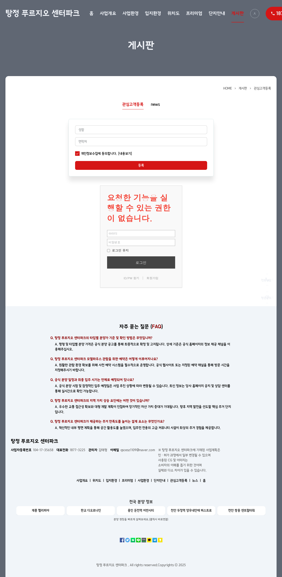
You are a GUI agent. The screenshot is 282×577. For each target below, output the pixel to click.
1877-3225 (70, 449)
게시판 (237, 13)
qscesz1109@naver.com (132, 449)
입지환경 (153, 13)
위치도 (173, 13)
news (155, 104)
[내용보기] (125, 153)
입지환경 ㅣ (113, 480)
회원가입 (152, 278)
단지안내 (217, 13)
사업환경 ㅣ (145, 480)
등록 (141, 165)
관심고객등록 (262, 88)
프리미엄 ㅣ (129, 480)
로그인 (141, 262)
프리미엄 (194, 13)
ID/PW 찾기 (131, 278)
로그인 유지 (118, 250)
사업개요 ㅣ (84, 480)
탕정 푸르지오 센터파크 (42, 13)
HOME (227, 88)
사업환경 (131, 13)
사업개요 (108, 13)
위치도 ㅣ (99, 480)
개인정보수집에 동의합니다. (99, 153)
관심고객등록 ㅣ (180, 480)
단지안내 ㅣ (161, 480)
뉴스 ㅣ (197, 480)
